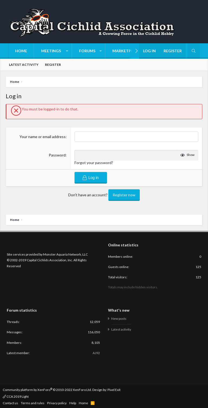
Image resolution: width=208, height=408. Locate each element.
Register (53, 65)
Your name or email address (43, 136)
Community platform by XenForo (47, 390)
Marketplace (126, 50)
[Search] (193, 51)
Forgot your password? (93, 162)
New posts (118, 319)
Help (72, 403)
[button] (53, 51)
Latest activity (23, 65)
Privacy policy (57, 403)
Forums (87, 50)
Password (57, 155)
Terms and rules (32, 403)
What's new (118, 310)
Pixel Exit (114, 390)
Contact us (10, 403)
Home (21, 50)
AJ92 (96, 353)
